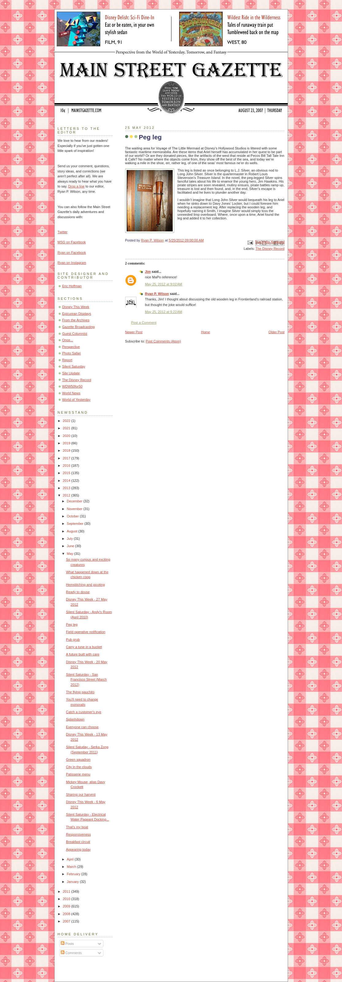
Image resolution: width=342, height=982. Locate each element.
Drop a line (76, 186)
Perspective (71, 347)
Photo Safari (71, 353)
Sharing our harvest (80, 794)
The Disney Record (270, 248)
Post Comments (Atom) (163, 341)
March (72, 866)
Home (205, 332)
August (72, 531)
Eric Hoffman (72, 286)
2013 (67, 488)
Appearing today (78, 849)
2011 (67, 891)
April (71, 859)
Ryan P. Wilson (157, 294)
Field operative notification (85, 632)
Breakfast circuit (78, 842)
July (70, 538)
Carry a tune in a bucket (84, 647)
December (75, 501)
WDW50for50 (72, 386)
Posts (67, 943)
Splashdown (75, 719)
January (73, 881)
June (71, 546)
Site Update (71, 373)
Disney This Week (76, 307)
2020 (67, 436)
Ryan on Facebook (72, 252)
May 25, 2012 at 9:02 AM (163, 284)
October (73, 516)
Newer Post (134, 332)
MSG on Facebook (72, 242)
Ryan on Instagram (72, 263)
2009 (67, 906)
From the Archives (76, 320)
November (75, 509)
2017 (67, 458)
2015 (67, 473)
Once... (67, 340)
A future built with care (82, 654)
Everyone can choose (82, 727)
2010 (67, 899)
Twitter (63, 232)
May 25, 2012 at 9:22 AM (163, 312)
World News (71, 393)
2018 (67, 450)
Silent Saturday (73, 366)
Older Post (276, 332)
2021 (67, 428)
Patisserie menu (78, 774)
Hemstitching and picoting (85, 584)
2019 (67, 443)
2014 (67, 480)
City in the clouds (79, 767)
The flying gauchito (80, 692)
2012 (67, 495)
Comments (71, 953)
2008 (67, 914)
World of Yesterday (76, 399)
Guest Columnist (74, 333)
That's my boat (77, 827)
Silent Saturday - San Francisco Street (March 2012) (86, 679)
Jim (148, 271)
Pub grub (73, 639)
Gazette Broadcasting (78, 327)
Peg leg (71, 624)
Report (67, 360)
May (70, 553)
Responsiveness (78, 834)
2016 (67, 465)
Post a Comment (143, 322)
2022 (67, 421)
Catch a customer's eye (83, 712)
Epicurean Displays (76, 313)
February (74, 874)
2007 (67, 921)
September (75, 523)
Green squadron (78, 759)
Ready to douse (78, 592)
